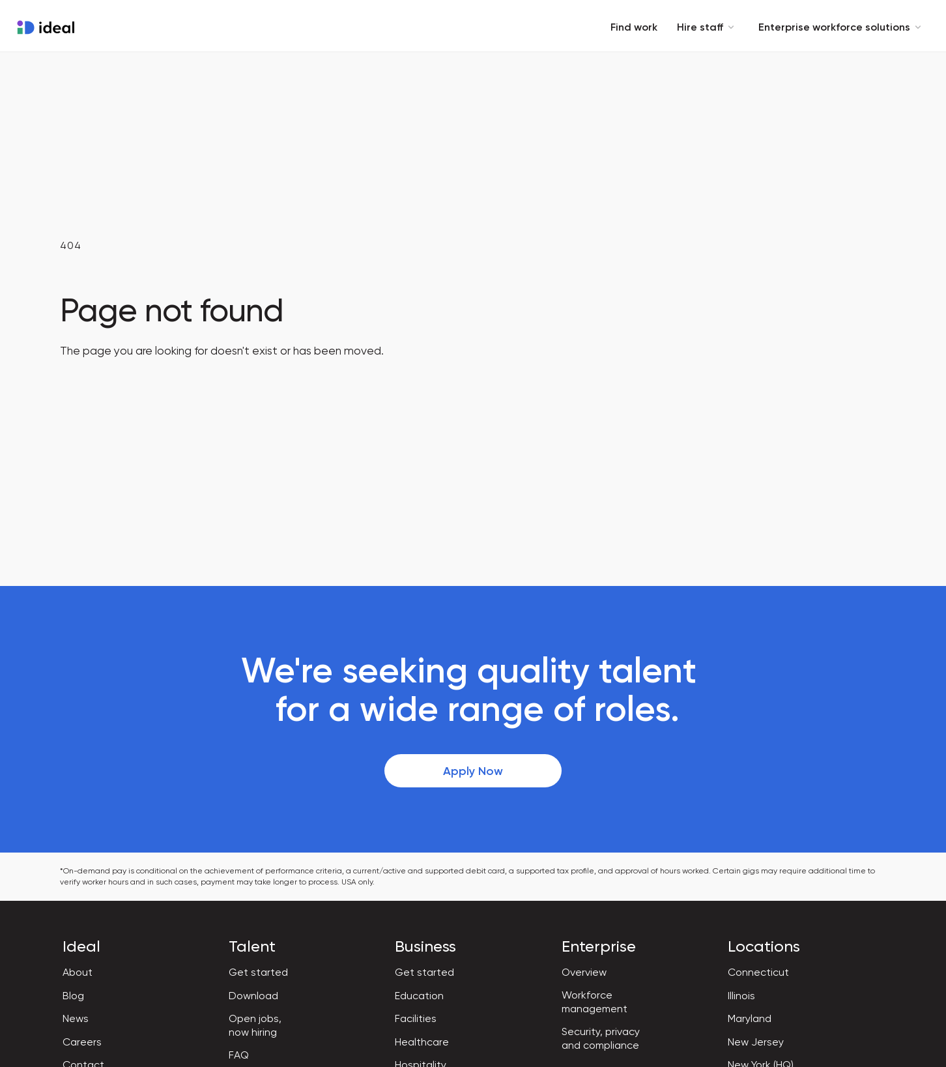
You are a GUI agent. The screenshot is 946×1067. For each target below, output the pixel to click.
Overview (584, 972)
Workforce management (594, 1002)
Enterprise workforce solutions (842, 27)
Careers (82, 1042)
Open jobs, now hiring (255, 1025)
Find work (633, 27)
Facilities (416, 1018)
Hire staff (708, 27)
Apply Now (473, 771)
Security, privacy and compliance (601, 1038)
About (78, 972)
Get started (258, 972)
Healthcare (422, 1042)
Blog (73, 995)
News (76, 1018)
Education (419, 995)
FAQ (239, 1055)
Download (253, 995)
